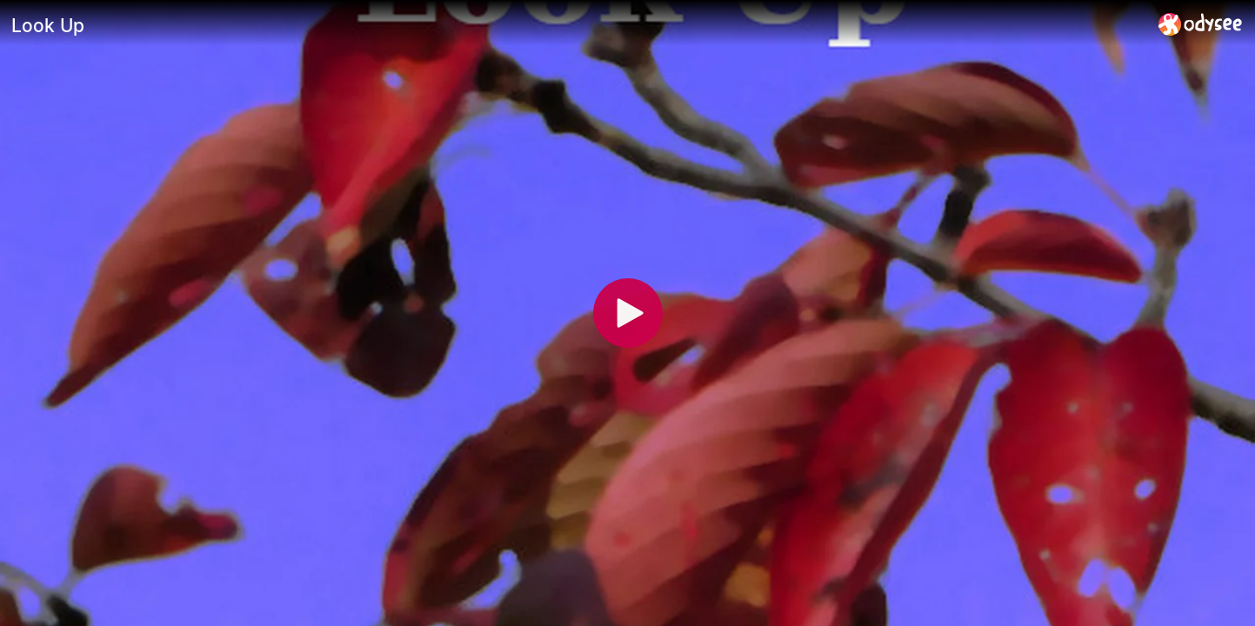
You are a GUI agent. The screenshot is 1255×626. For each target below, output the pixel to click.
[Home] (1201, 24)
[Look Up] (578, 25)
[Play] (628, 313)
